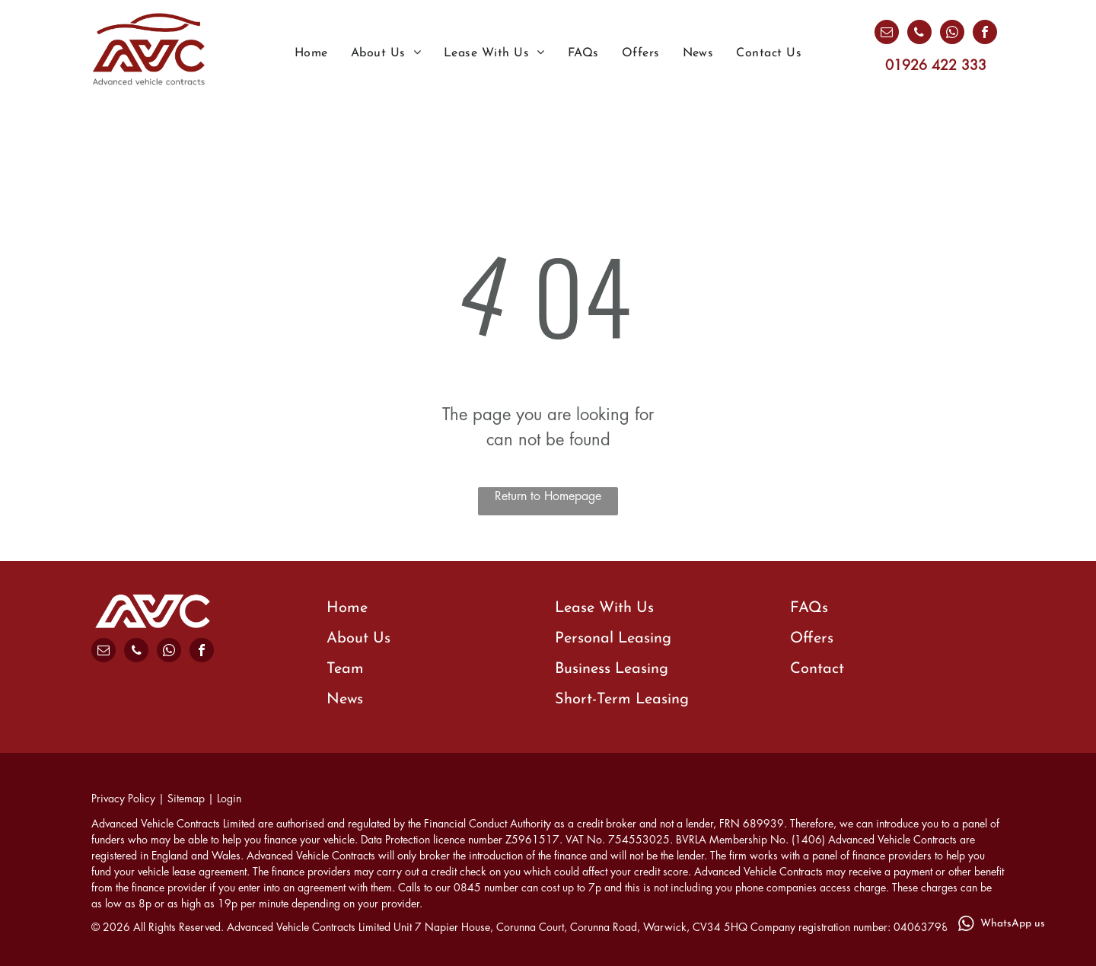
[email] (887, 34)
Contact (817, 669)
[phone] (919, 34)
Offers (811, 638)
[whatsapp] (952, 34)
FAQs (809, 608)
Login (229, 798)
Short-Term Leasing (622, 699)
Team (345, 669)
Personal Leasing (613, 638)
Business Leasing (611, 669)
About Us (358, 638)
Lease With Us (604, 608)
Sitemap (186, 798)
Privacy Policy (123, 798)
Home (347, 608)
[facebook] (985, 34)
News (345, 699)
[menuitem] (311, 53)
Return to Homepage (548, 496)
